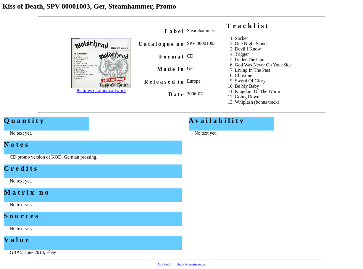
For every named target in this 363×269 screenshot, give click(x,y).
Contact (164, 264)
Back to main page (190, 264)
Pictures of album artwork (101, 90)
